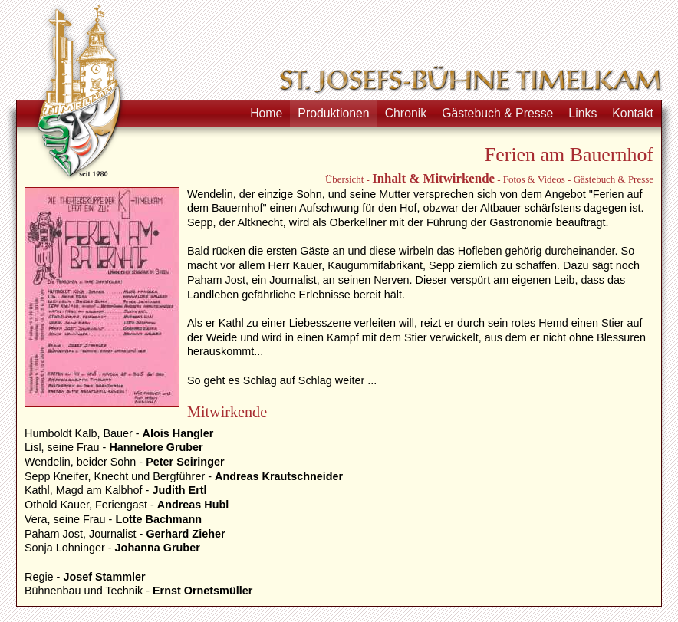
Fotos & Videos (534, 179)
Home (266, 113)
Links (582, 113)
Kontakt (632, 113)
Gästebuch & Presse (497, 113)
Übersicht (344, 179)
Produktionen (333, 113)
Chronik (406, 113)
